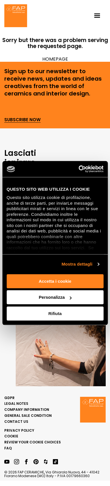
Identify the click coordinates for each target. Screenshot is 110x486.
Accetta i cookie (55, 281)
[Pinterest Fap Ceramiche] (36, 462)
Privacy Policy (19, 430)
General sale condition (28, 415)
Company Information (26, 409)
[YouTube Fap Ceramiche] (6, 462)
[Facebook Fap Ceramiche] (26, 462)
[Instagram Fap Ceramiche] (16, 462)
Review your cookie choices (32, 442)
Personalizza (55, 297)
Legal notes (16, 403)
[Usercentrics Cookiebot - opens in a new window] (78, 169)
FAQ (8, 448)
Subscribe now (22, 120)
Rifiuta (55, 313)
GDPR (9, 397)
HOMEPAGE (55, 59)
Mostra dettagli (76, 264)
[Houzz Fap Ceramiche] (45, 462)
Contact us (16, 421)
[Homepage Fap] (15, 16)
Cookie (11, 436)
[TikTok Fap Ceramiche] (55, 462)
